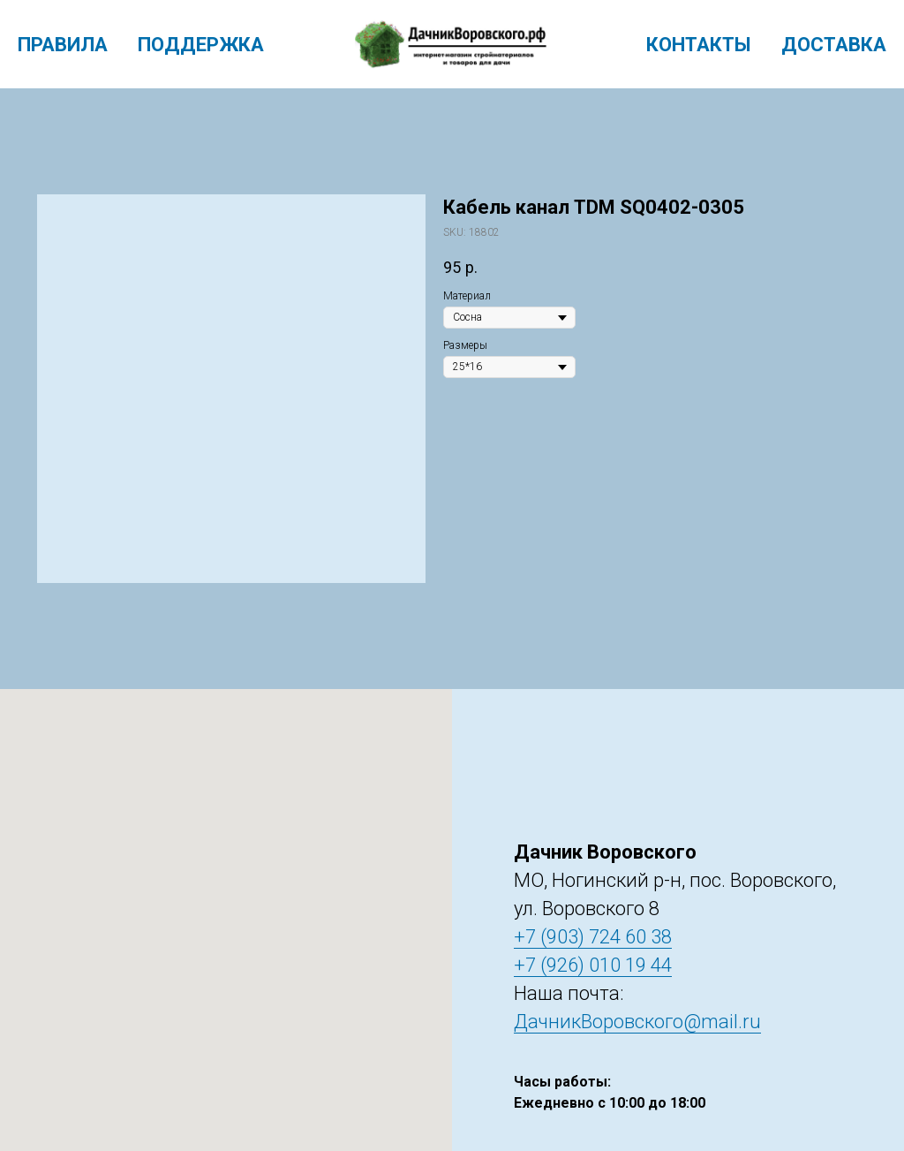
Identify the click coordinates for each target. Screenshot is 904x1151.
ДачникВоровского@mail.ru (637, 1022)
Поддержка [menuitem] (201, 45)
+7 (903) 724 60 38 (593, 937)
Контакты (698, 45)
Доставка (833, 45)
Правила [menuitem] (63, 45)
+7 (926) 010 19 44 (593, 965)
